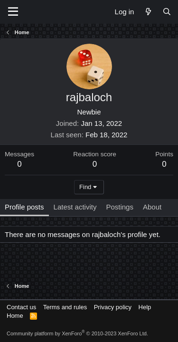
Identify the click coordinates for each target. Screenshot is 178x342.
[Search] (167, 11)
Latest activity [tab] (75, 207)
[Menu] (13, 12)
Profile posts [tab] (24, 207)
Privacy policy (112, 307)
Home (15, 315)
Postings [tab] (119, 207)
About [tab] (152, 207)
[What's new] (148, 11)
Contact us (21, 307)
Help (145, 307)
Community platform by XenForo (77, 333)
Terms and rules (65, 307)
